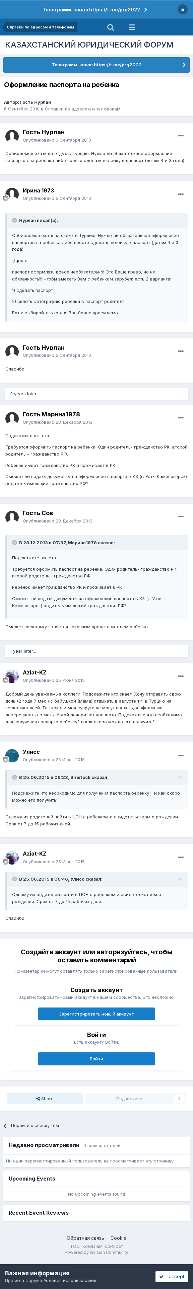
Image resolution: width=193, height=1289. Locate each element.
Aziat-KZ (35, 672)
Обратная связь (85, 1238)
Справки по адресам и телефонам (82, 108)
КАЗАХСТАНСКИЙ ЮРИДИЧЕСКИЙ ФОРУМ (89, 45)
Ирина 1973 (38, 190)
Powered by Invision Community (96, 1252)
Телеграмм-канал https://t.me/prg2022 (91, 9)
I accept (171, 1276)
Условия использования (70, 1280)
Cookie (119, 1238)
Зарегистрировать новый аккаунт (96, 1014)
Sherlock (80, 777)
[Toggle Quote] (15, 220)
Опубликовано (57, 140)
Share (45, 1099)
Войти (96, 1058)
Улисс (31, 751)
